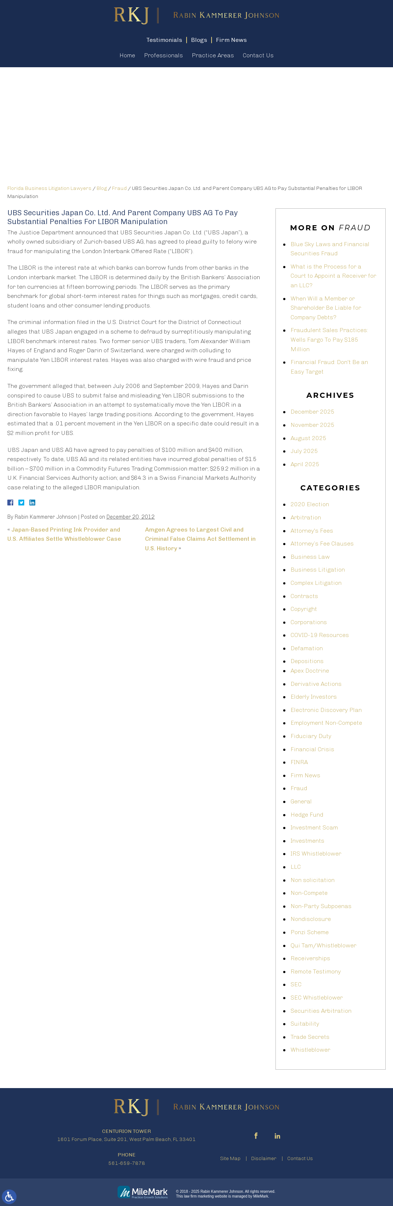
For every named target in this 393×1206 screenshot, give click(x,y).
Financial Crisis (312, 749)
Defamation (307, 648)
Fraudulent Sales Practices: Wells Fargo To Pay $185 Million (329, 339)
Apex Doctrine (310, 670)
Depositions (307, 661)
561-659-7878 (126, 1163)
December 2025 (313, 411)
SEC (296, 984)
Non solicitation (313, 879)
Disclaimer (264, 1158)
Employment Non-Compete (326, 722)
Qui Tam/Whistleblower (323, 945)
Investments (307, 840)
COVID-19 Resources (320, 634)
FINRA (299, 762)
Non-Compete (309, 892)
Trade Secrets (310, 1036)
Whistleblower (310, 1049)
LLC (296, 866)
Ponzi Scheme (310, 932)
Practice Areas (213, 55)
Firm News (305, 775)
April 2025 (305, 464)
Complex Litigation (316, 582)
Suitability (305, 1023)
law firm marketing (199, 1196)
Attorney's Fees (312, 530)
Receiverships (310, 958)
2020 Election (310, 504)
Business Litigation (318, 569)
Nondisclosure (311, 918)
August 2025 (309, 438)
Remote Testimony (316, 971)
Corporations (309, 622)
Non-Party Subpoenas (321, 906)
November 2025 (313, 424)
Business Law (310, 556)
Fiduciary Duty (311, 735)
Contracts (304, 596)
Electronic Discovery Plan (326, 709)
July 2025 (304, 450)
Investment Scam (314, 827)
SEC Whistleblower (317, 997)
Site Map (230, 1158)
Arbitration (306, 517)
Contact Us (258, 55)
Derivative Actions (316, 683)
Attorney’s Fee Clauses (322, 543)
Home (127, 55)
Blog (102, 188)
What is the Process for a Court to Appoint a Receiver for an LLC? (333, 276)
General (301, 801)
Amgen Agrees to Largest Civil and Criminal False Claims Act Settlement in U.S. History (200, 539)
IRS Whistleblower (316, 853)
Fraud (119, 188)
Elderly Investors (314, 696)
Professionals (163, 55)
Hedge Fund (307, 814)
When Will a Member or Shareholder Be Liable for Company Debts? (326, 308)
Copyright (304, 608)
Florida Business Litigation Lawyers (49, 188)
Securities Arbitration (321, 1010)
